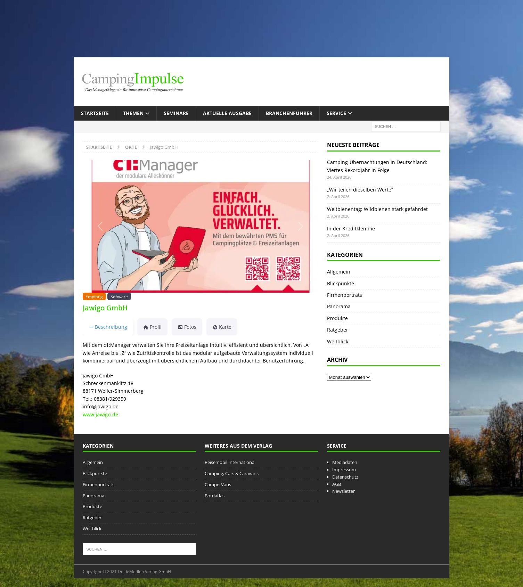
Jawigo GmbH (105, 307)
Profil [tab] (152, 327)
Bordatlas (214, 495)
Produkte (337, 318)
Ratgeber (337, 329)
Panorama (339, 306)
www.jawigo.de (100, 414)
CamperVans (218, 484)
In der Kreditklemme (351, 228)
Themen (133, 113)
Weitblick (337, 341)
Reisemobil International (230, 462)
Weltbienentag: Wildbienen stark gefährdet (377, 209)
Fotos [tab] (187, 327)
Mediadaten (344, 462)
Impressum (344, 469)
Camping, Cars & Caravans (232, 473)
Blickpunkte (340, 283)
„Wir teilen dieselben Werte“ (360, 189)
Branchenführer (289, 113)
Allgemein (338, 271)
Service (336, 113)
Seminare (176, 113)
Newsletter (343, 491)
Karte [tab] (221, 327)
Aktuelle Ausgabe (227, 113)
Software (119, 296)
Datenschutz (345, 477)
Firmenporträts (344, 295)
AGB (336, 484)
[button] (100, 226)
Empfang (94, 296)
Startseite (95, 113)
